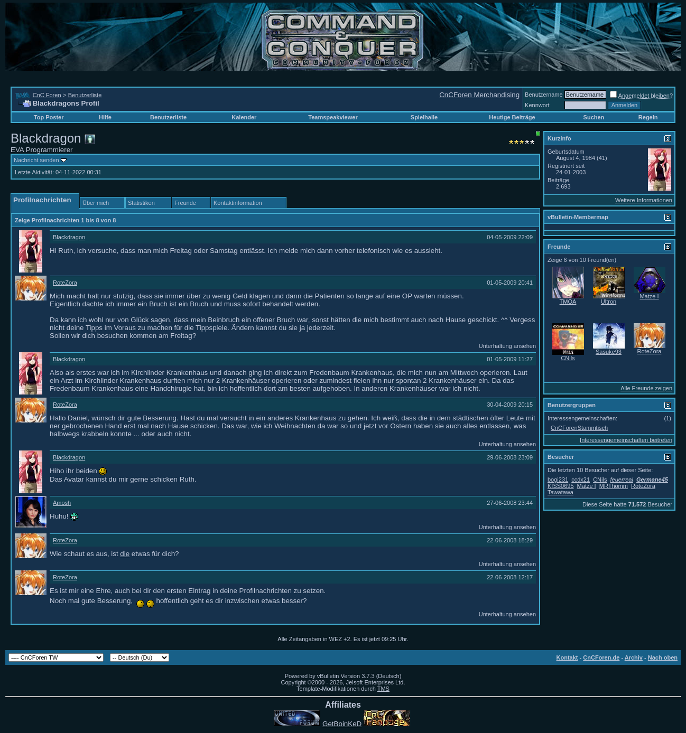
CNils (567, 358)
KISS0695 (561, 486)
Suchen (594, 117)
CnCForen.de (601, 657)
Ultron (608, 301)
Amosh (62, 503)
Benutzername (544, 94)
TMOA (568, 301)
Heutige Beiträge (512, 117)
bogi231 (558, 479)
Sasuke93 (609, 352)
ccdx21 (580, 479)
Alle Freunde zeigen (646, 388)
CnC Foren (47, 95)
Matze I (649, 296)
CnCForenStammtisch (579, 428)
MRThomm (613, 486)
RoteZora (65, 282)
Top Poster (49, 117)
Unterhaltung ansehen (507, 346)
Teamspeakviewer (332, 117)
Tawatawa (560, 492)
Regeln (648, 117)
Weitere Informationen (643, 200)
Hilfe (105, 117)
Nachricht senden (36, 160)
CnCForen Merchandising (479, 95)
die (124, 554)
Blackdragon (69, 237)
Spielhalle (424, 117)
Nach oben (663, 657)
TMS (383, 688)
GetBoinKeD (341, 724)
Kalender (243, 117)
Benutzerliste (85, 95)
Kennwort (537, 105)
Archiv (634, 657)
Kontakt (567, 657)
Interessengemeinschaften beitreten (626, 440)
